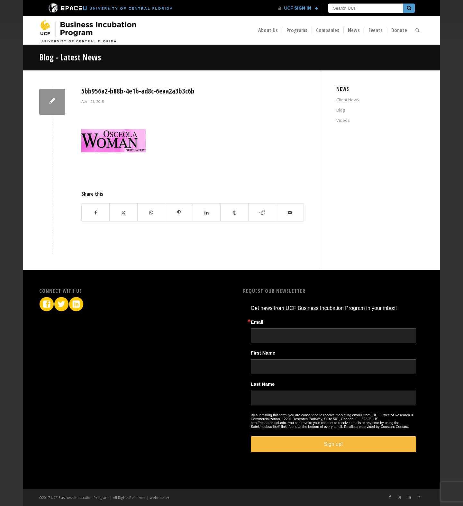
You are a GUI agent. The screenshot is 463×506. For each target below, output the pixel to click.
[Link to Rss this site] (419, 497)
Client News (347, 100)
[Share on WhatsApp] (151, 212)
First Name (263, 353)
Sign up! (333, 444)
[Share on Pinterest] (179, 212)
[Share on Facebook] (95, 212)
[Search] (418, 30)
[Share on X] (123, 212)
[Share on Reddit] (262, 212)
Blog (340, 110)
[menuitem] (268, 30)
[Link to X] (399, 497)
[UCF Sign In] (298, 8)
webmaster (159, 497)
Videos (343, 120)
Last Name (263, 384)
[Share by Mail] (290, 212)
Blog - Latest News (70, 57)
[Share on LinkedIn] (206, 212)
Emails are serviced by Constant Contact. (376, 427)
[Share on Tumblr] (234, 212)
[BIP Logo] (88, 31)
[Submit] (409, 8)
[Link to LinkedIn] (409, 497)
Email (257, 322)
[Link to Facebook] (390, 497)
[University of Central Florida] (111, 8)
